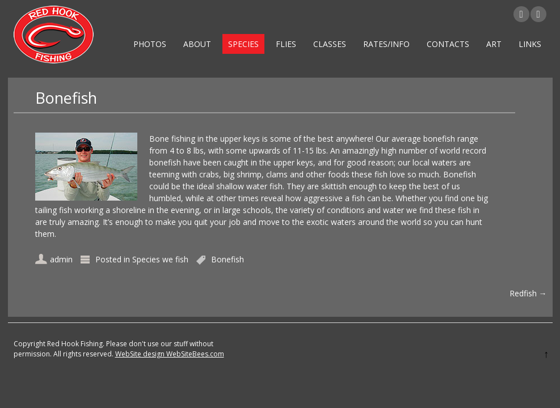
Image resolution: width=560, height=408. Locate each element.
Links (530, 44)
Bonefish (227, 259)
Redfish (528, 293)
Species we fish (160, 259)
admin (61, 259)
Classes (329, 44)
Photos (149, 44)
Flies (286, 44)
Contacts (448, 44)
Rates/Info (386, 44)
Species (243, 44)
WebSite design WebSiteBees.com (169, 354)
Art (494, 44)
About (197, 44)
